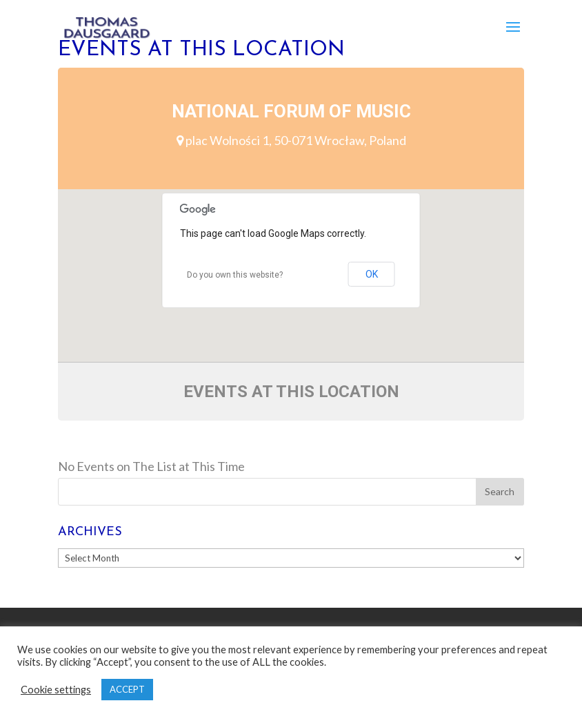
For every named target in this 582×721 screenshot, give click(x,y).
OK (371, 274)
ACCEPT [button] (127, 689)
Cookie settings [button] (56, 689)
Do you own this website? (235, 275)
